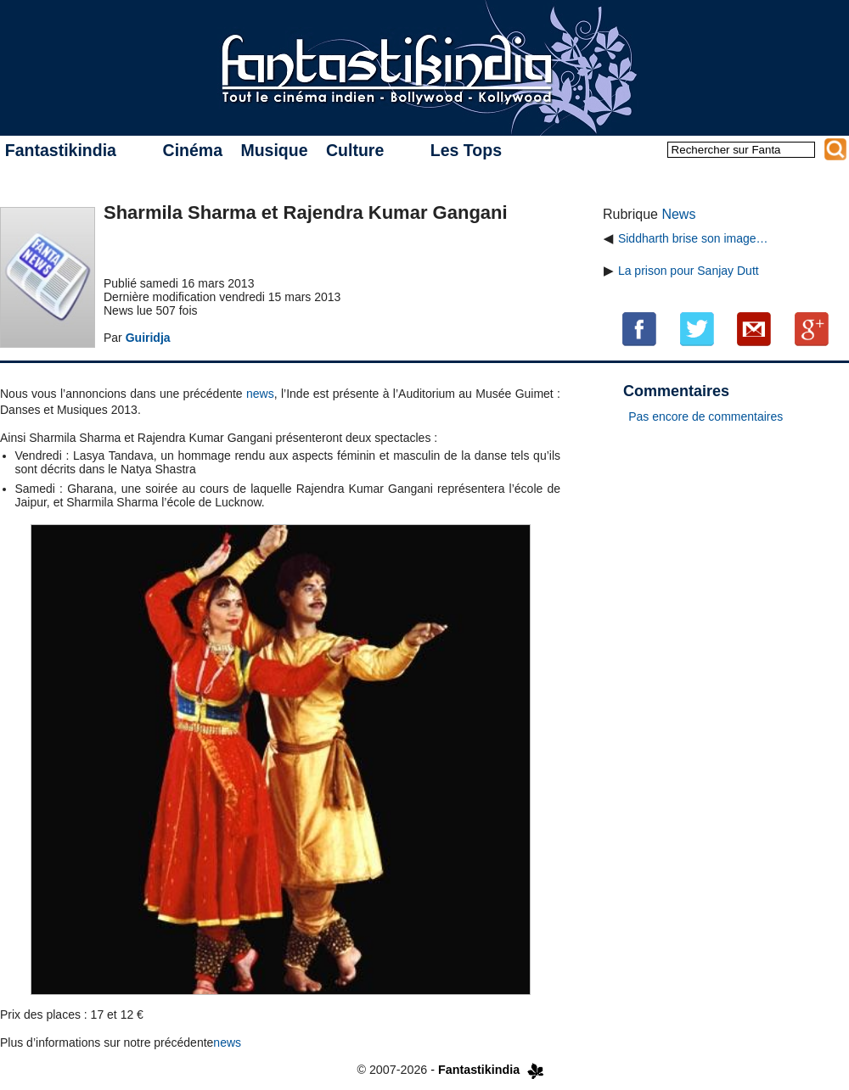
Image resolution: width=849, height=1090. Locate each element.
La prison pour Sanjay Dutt (688, 270)
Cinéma (192, 150)
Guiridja (148, 337)
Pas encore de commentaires (705, 416)
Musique (273, 150)
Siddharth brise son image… (693, 238)
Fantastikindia (60, 150)
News (678, 214)
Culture (355, 150)
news (260, 393)
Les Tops (466, 150)
